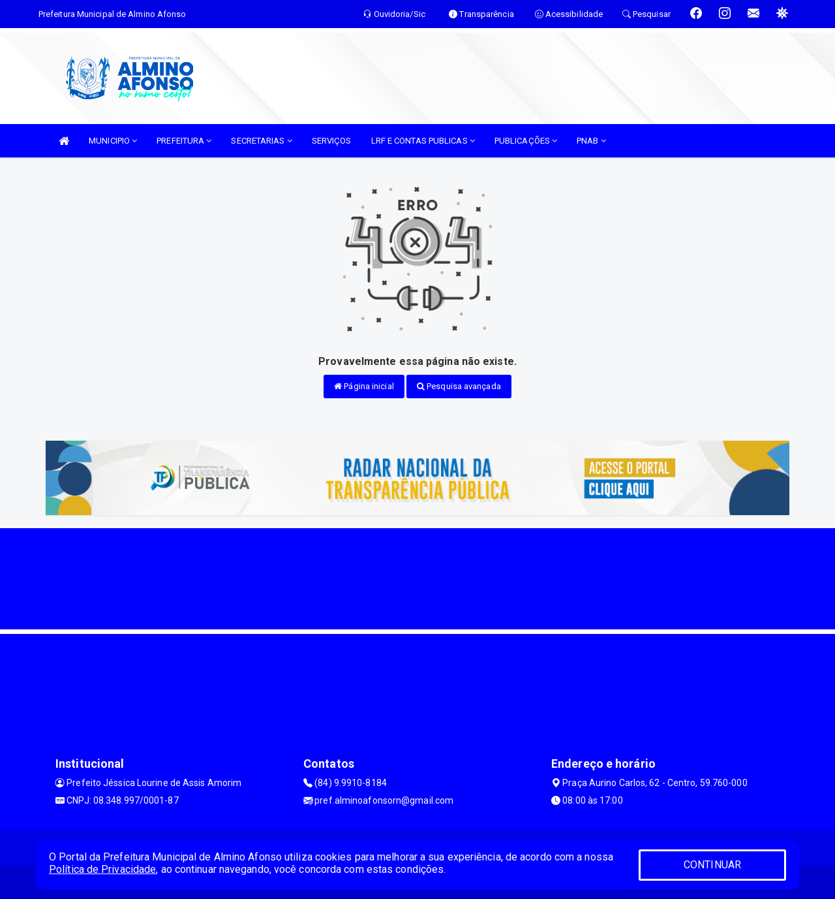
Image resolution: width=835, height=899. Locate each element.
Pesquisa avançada (459, 386)
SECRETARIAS (261, 141)
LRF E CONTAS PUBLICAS (423, 141)
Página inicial (364, 386)
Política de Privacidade (102, 869)
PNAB (591, 141)
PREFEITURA (184, 141)
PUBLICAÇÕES (525, 141)
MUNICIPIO (113, 141)
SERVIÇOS (332, 141)
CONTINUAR (712, 865)
